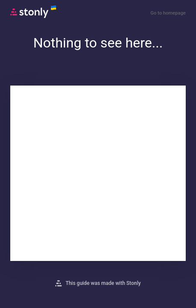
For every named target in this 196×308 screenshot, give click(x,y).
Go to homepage (168, 13)
